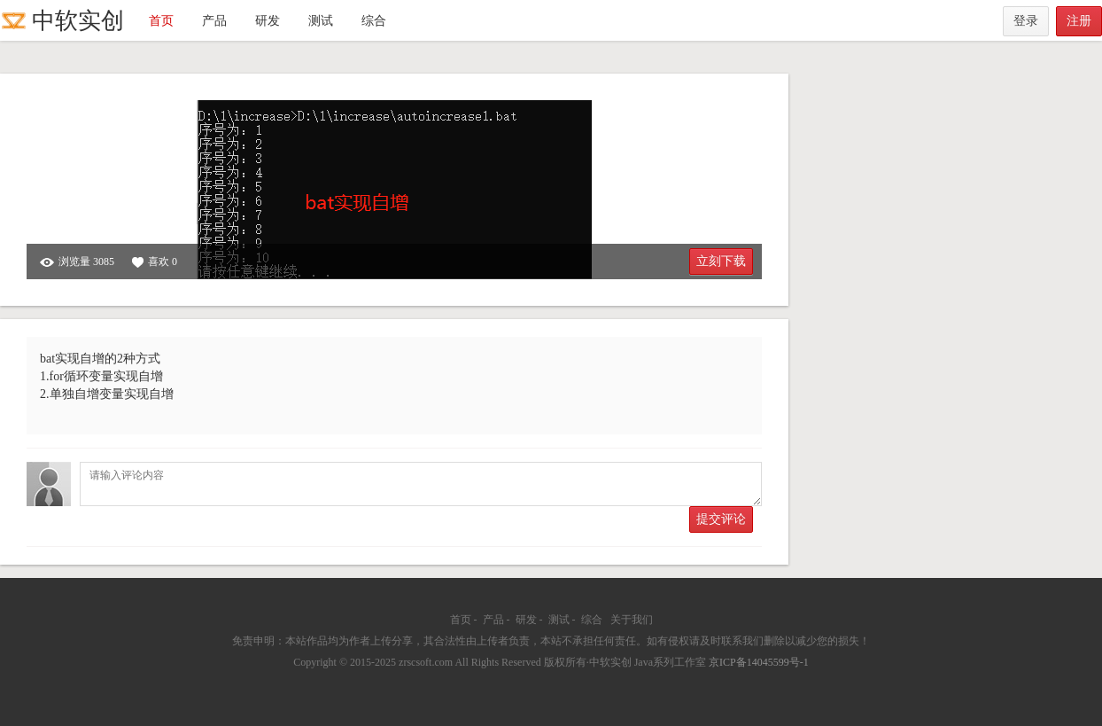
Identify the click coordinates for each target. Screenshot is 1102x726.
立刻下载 (721, 261)
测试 (320, 20)
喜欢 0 (154, 262)
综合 (373, 20)
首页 (161, 20)
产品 (214, 20)
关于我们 (631, 619)
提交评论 (721, 519)
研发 (267, 20)
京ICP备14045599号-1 (759, 662)
